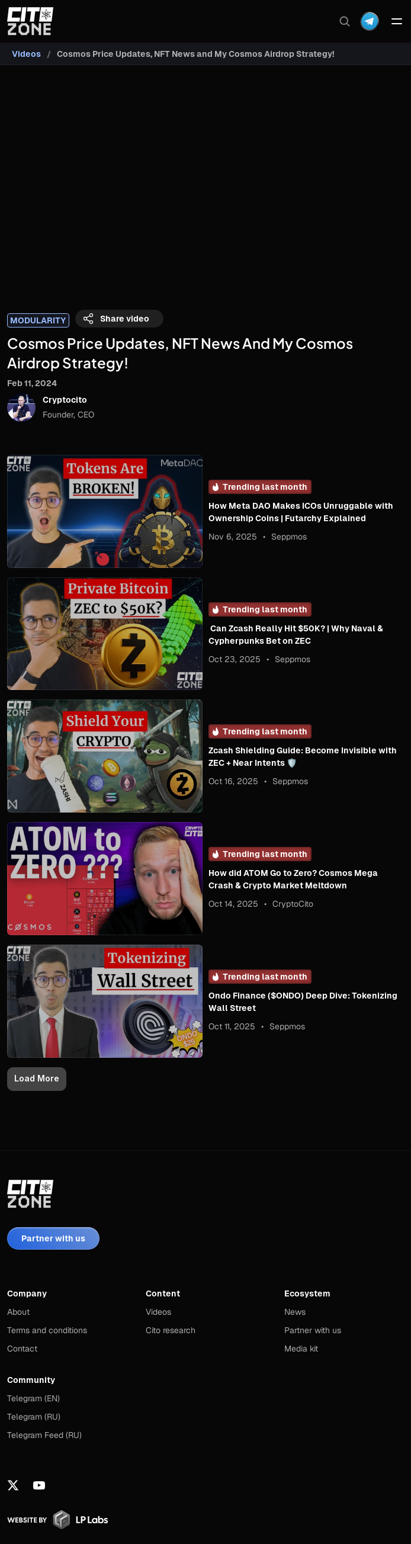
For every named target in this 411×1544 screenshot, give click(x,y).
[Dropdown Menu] (369, 21)
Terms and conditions (47, 1330)
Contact (22, 1348)
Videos (26, 54)
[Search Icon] (344, 21)
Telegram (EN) (33, 1398)
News (295, 1312)
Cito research (170, 1330)
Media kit (301, 1348)
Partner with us (312, 1330)
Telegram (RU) (33, 1416)
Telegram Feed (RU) (44, 1435)
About (18, 1312)
